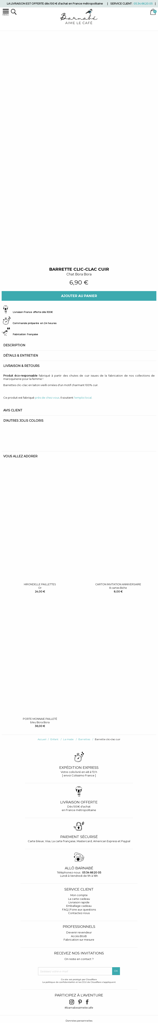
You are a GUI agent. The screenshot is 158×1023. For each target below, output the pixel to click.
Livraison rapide (79, 902)
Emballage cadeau (79, 905)
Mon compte (79, 895)
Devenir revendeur (79, 932)
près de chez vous (47, 397)
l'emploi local (83, 397)
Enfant (54, 739)
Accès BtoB (79, 936)
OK (116, 970)
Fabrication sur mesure (79, 939)
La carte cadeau (79, 898)
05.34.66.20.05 (143, 3)
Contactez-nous (79, 913)
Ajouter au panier (79, 296)
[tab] (79, 345)
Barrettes (84, 739)
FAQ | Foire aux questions (79, 909)
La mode (68, 739)
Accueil (42, 739)
